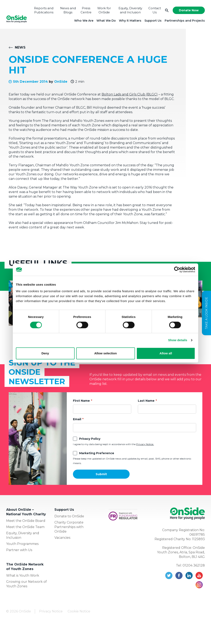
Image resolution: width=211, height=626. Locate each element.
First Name (81, 401)
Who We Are (83, 20)
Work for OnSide (104, 10)
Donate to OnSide (69, 516)
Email (77, 419)
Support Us (153, 20)
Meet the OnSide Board (25, 521)
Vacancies (62, 538)
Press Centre (86, 10)
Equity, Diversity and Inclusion (130, 10)
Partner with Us (19, 550)
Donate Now (189, 10)
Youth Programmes (22, 544)
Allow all (165, 353)
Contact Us (154, 10)
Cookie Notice (79, 611)
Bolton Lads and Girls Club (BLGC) (130, 94)
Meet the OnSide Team (25, 527)
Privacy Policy (89, 439)
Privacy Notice (51, 611)
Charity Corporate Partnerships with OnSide (68, 526)
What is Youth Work (22, 575)
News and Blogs (68, 10)
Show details (177, 340)
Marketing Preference (96, 453)
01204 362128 (194, 565)
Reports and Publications (43, 10)
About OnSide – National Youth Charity (26, 512)
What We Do (106, 20)
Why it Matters (130, 20)
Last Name (146, 401)
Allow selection (105, 353)
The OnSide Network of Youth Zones (24, 566)
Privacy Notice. (145, 444)
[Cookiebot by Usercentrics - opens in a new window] (177, 269)
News (20, 47)
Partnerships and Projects (185, 20)
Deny (45, 353)
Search (167, 10)
